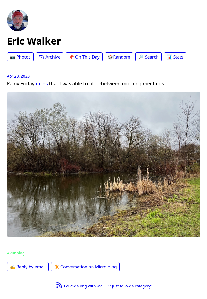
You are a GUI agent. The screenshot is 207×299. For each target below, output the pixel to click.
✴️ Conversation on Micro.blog (85, 267)
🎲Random (119, 57)
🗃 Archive (49, 57)
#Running (16, 253)
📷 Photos (20, 57)
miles (42, 83)
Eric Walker (34, 41)
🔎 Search (148, 57)
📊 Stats (175, 57)
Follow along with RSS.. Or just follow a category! (103, 286)
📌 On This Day (83, 57)
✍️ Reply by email (28, 267)
